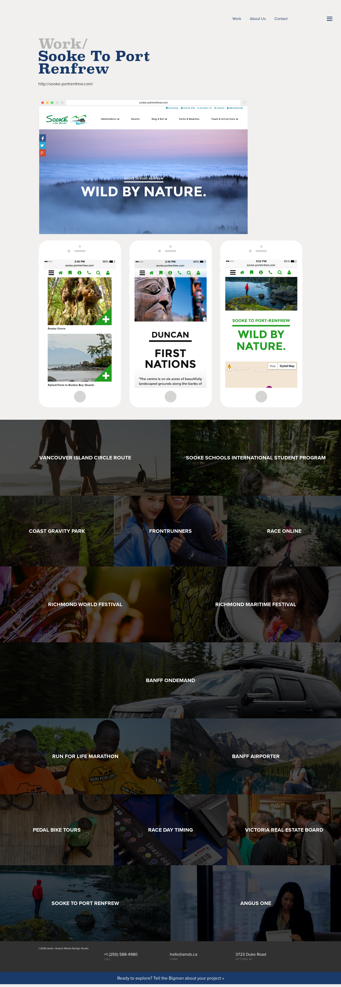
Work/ (63, 43)
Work (236, 18)
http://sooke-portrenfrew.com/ (65, 84)
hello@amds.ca (183, 954)
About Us (258, 18)
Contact (281, 18)
